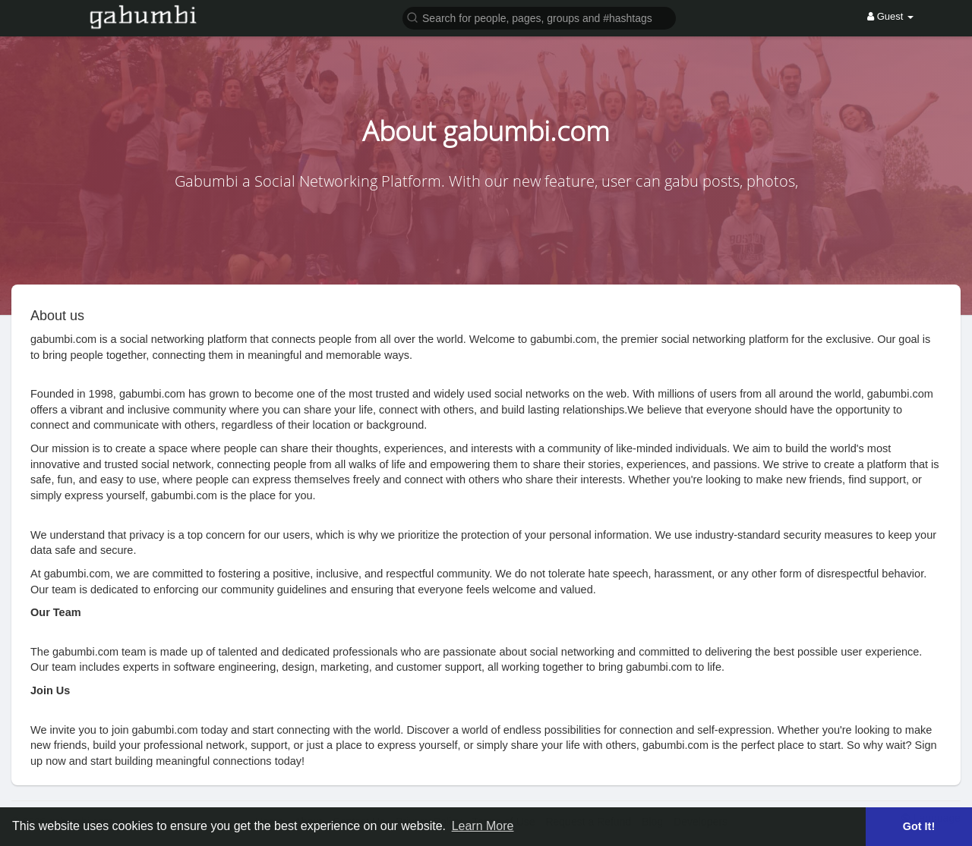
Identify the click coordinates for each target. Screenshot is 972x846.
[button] (539, 17)
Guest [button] (890, 16)
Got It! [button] (919, 826)
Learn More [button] (483, 825)
